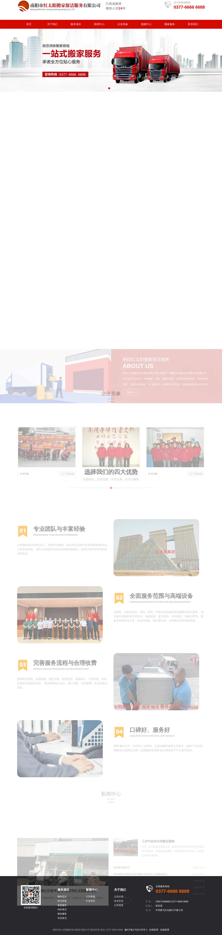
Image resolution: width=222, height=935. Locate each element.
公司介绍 (118, 896)
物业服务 (62, 913)
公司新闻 (90, 896)
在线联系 (153, 930)
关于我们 (52, 24)
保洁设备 (62, 901)
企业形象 (122, 24)
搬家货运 (62, 896)
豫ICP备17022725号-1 (136, 930)
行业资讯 (90, 901)
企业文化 (118, 901)
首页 (28, 24)
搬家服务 (169, 24)
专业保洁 (62, 918)
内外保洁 (62, 909)
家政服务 (62, 905)
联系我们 (193, 24)
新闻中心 (99, 24)
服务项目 (75, 24)
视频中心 (146, 24)
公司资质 (118, 905)
